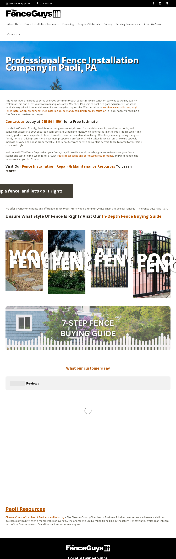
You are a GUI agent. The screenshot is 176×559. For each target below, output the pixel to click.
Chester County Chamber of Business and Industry (35, 451)
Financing (68, 24)
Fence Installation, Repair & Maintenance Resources (68, 166)
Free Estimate (32, 34)
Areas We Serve (153, 24)
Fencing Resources (128, 24)
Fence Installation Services (41, 24)
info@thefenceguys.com (19, 3)
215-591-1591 (52, 121)
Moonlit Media (112, 553)
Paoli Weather (132, 455)
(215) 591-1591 (89, 522)
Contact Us (13, 34)
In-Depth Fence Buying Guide (132, 216)
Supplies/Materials (89, 24)
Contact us (15, 121)
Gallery (108, 24)
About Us (14, 24)
